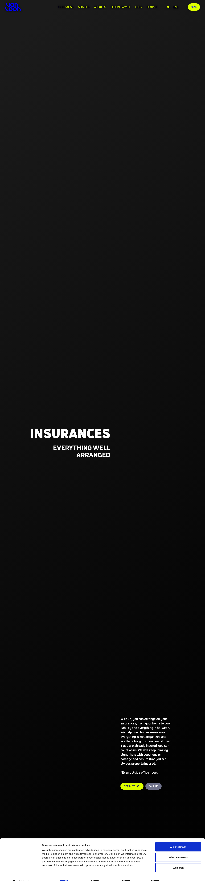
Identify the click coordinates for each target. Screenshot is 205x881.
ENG (175, 7)
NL (168, 7)
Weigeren (178, 860)
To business (65, 7)
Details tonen (173, 874)
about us (100, 7)
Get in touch (132, 786)
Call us (153, 786)
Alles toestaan (178, 839)
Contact (152, 7)
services (83, 7)
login (138, 7)
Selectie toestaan (178, 849)
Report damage (120, 7)
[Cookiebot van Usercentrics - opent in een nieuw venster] (21, 874)
